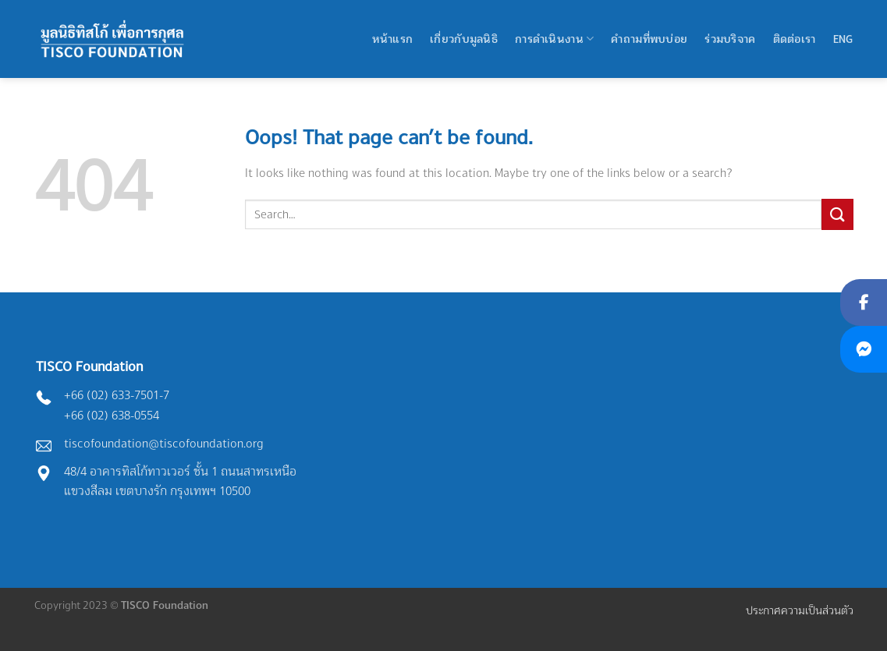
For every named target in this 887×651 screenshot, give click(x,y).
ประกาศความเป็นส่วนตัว (799, 610)
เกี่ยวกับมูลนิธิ (464, 39)
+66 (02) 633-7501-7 (116, 395)
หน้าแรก (392, 39)
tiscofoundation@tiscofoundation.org (164, 443)
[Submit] (837, 214)
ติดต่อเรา (794, 39)
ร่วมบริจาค (729, 39)
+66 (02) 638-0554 (111, 415)
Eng (843, 39)
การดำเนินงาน (554, 39)
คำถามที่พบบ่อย (649, 39)
